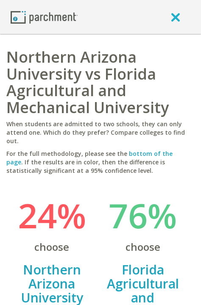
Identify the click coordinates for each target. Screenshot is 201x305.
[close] (175, 17)
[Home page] (44, 17)
